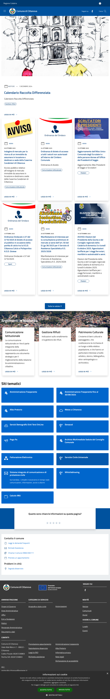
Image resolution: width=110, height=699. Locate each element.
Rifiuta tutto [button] (64, 690)
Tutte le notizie (55, 306)
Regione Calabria (10, 3)
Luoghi (85, 626)
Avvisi (8, 143)
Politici (4, 623)
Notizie (11, 86)
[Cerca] (105, 11)
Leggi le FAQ (33, 652)
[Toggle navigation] (4, 11)
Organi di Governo (8, 606)
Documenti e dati (8, 631)
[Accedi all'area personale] (100, 3)
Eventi (85, 630)
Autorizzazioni (61, 606)
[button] (55, 695)
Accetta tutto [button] (46, 690)
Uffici (3, 614)
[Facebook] (91, 11)
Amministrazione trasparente (67, 644)
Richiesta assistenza (36, 656)
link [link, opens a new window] (77, 685)
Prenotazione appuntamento (39, 644)
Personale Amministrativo (11, 627)
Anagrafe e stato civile (37, 606)
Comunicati (87, 610)
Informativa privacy (63, 652)
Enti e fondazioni (8, 619)
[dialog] (55, 685)
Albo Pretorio (60, 648)
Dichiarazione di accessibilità (66, 661)
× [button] (107, 673)
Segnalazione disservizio (38, 648)
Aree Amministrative (9, 610)
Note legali (59, 656)
